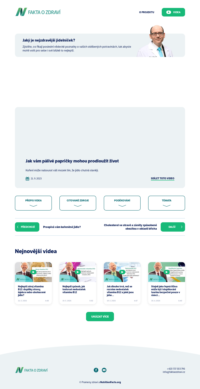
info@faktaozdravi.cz (174, 372)
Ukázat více (100, 316)
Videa (173, 12)
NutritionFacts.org (110, 382)
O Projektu (146, 12)
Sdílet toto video (162, 178)
